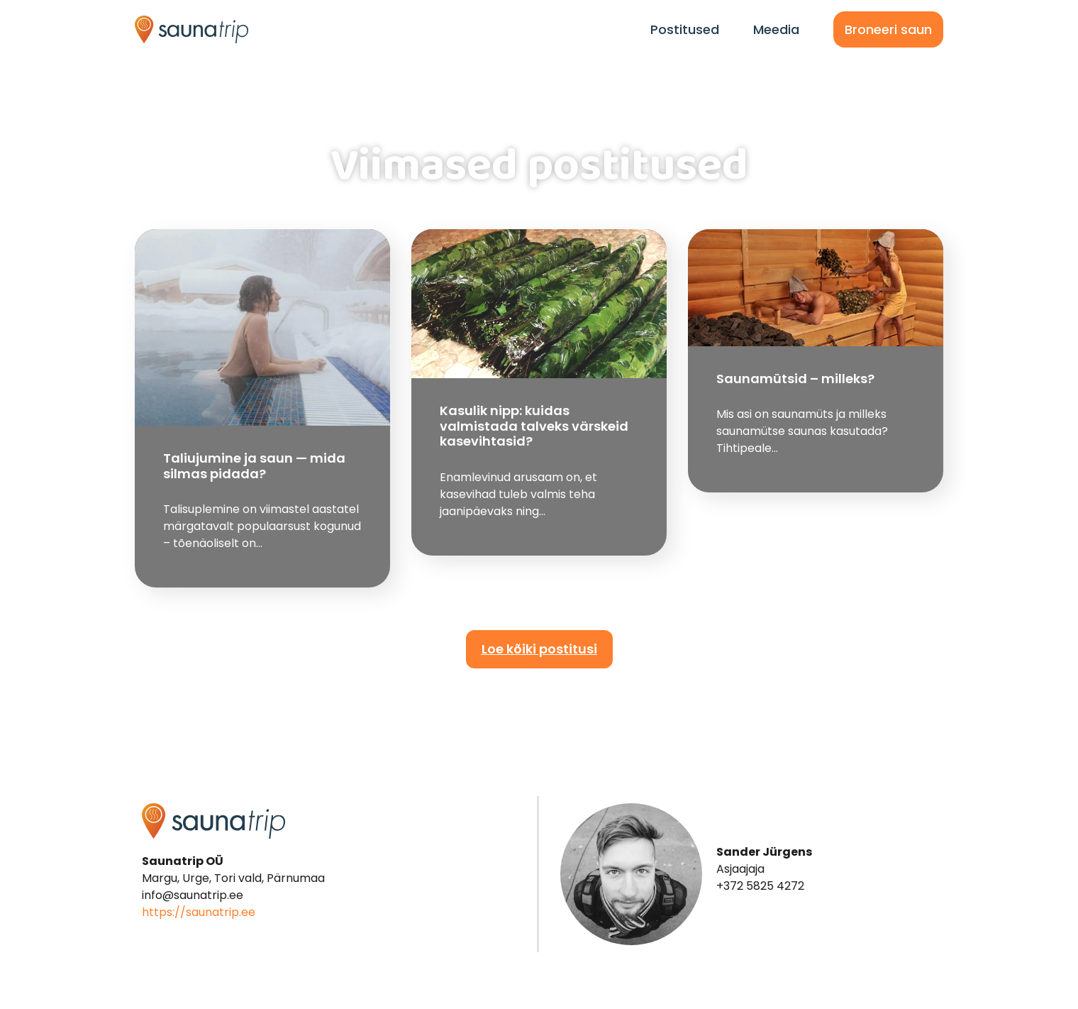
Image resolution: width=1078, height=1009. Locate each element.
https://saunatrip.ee (198, 912)
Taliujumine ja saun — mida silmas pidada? (254, 466)
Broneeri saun (888, 29)
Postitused (684, 29)
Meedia (776, 29)
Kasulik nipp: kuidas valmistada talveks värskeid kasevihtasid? (534, 426)
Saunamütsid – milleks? (795, 378)
